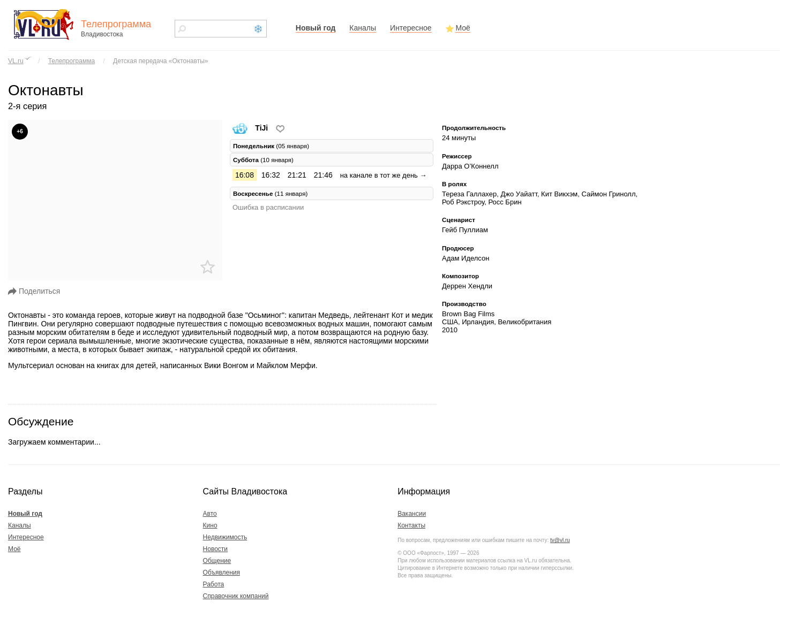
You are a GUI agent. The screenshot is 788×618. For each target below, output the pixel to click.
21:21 (297, 175)
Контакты (411, 525)
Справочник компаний (236, 596)
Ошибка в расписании (268, 207)
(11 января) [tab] (270, 193)
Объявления (221, 572)
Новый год (316, 28)
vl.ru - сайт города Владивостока (44, 24)
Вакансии (411, 513)
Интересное (411, 28)
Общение (217, 560)
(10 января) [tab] (263, 159)
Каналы (362, 28)
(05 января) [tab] (271, 145)
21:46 (323, 175)
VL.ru (16, 61)
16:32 (270, 175)
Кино (210, 525)
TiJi (250, 128)
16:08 (244, 175)
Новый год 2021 (258, 28)
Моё (462, 28)
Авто (210, 513)
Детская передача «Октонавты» (160, 61)
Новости (215, 549)
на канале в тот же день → (383, 175)
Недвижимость (225, 537)
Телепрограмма (71, 61)
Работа (213, 584)
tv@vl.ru (560, 540)
